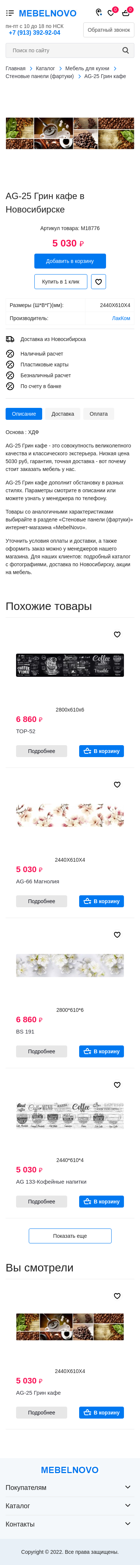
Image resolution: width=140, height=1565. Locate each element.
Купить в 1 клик (61, 282)
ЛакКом (121, 318)
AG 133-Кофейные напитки (51, 1181)
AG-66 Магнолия (37, 881)
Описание (24, 414)
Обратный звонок (109, 30)
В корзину (107, 751)
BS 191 (25, 1031)
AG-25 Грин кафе (38, 1392)
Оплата (99, 414)
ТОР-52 (25, 731)
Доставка (63, 414)
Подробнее (41, 751)
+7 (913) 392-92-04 (34, 33)
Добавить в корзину (70, 261)
